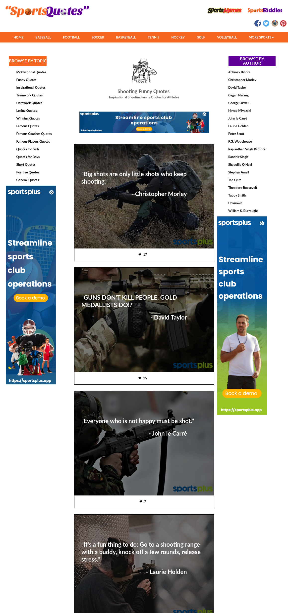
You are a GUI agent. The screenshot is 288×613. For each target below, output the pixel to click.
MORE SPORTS (261, 37)
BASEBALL (43, 37)
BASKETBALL (126, 37)
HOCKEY (178, 37)
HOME (18, 37)
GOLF (201, 37)
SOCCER (98, 37)
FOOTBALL (71, 37)
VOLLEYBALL (227, 37)
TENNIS (153, 37)
